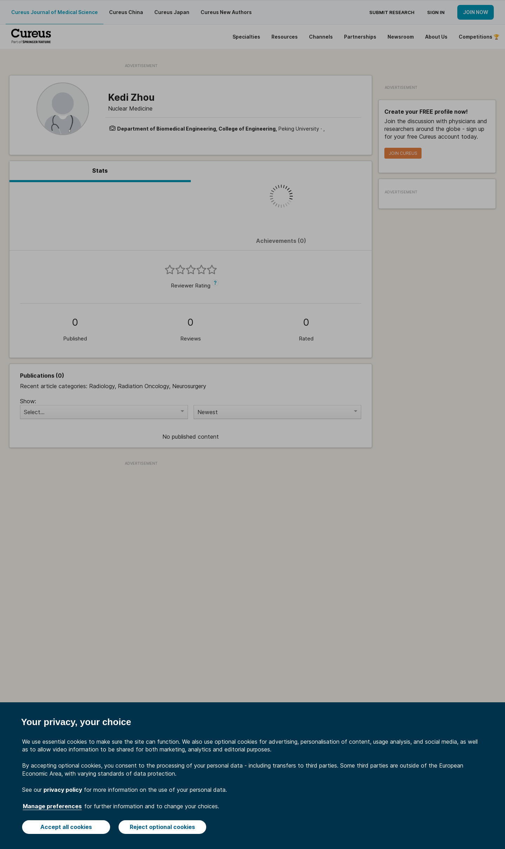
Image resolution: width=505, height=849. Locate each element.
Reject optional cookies (162, 826)
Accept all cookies (66, 826)
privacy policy (62, 789)
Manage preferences (52, 806)
